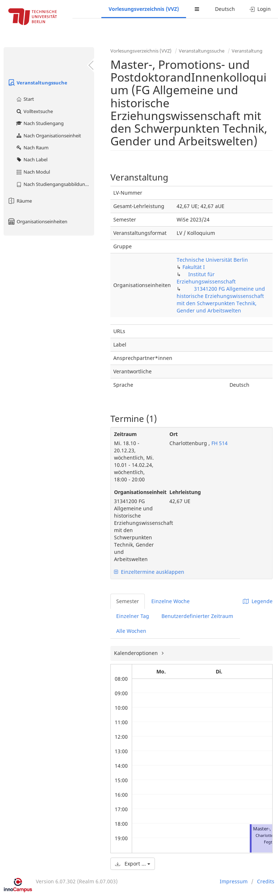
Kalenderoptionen (136, 653)
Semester (127, 601)
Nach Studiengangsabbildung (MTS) (55, 184)
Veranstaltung (247, 50)
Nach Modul (33, 172)
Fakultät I (193, 267)
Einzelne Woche (170, 601)
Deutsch (225, 8)
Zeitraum (125, 434)
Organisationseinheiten (37, 221)
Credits (265, 881)
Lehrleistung (185, 492)
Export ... (132, 863)
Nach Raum (32, 147)
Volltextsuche (34, 111)
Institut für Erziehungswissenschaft (206, 278)
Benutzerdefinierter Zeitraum (197, 616)
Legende (258, 601)
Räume (19, 201)
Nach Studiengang (40, 123)
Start (25, 99)
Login (260, 8)
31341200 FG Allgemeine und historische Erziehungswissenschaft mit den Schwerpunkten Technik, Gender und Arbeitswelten (221, 299)
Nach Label (31, 159)
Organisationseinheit (136, 492)
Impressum (234, 881)
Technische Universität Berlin (212, 259)
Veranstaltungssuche (37, 82)
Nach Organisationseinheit (48, 135)
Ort (173, 434)
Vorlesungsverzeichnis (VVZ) (144, 8)
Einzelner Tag (132, 616)
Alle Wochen (131, 630)
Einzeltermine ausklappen (149, 571)
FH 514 (219, 443)
